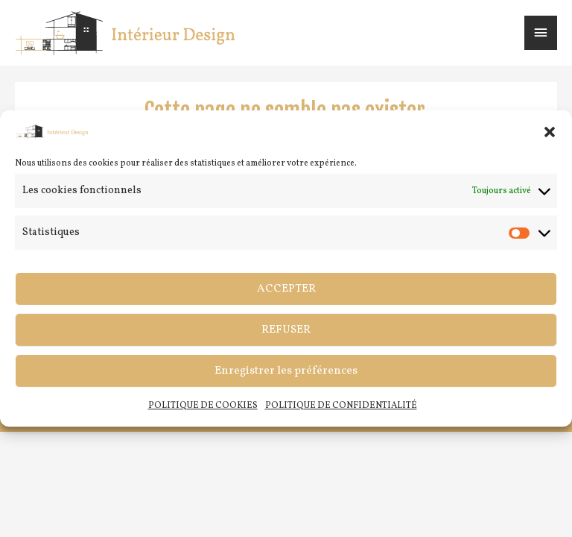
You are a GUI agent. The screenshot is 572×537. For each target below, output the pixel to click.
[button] (549, 131)
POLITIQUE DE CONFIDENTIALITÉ (341, 406)
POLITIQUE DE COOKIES (203, 406)
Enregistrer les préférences (286, 371)
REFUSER (286, 330)
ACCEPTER (286, 289)
